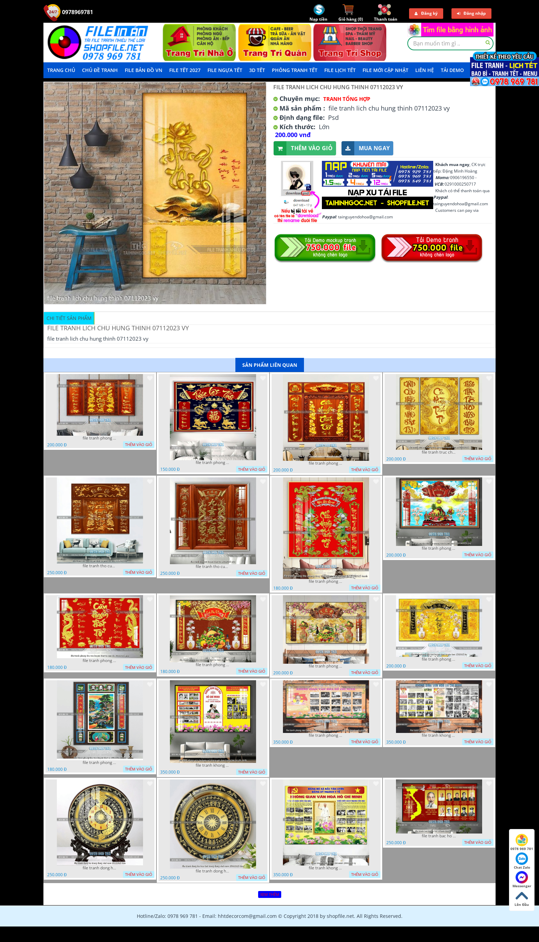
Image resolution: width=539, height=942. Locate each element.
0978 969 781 (521, 842)
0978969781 (68, 12)
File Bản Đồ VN (143, 70)
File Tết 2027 (185, 70)
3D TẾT (257, 70)
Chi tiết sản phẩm (69, 318)
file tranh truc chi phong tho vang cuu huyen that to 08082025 (439, 452)
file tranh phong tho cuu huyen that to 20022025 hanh (100, 762)
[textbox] (450, 43)
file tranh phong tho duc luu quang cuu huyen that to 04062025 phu (439, 548)
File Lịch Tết (340, 70)
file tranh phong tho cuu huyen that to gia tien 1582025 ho (439, 659)
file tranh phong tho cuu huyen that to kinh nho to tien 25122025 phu (213, 664)
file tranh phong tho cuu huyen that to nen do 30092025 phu (100, 660)
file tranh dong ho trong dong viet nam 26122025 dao (100, 868)
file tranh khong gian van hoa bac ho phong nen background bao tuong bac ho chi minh (439, 735)
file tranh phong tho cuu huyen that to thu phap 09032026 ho (100, 438)
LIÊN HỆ (424, 70)
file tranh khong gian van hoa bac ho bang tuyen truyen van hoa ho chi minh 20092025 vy (326, 868)
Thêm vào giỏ (303, 148)
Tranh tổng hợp (346, 98)
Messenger (521, 879)
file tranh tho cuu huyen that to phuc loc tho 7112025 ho (100, 565)
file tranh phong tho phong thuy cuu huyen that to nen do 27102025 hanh (326, 581)
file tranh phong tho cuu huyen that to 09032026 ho (326, 463)
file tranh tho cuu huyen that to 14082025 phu (213, 566)
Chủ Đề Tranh (100, 70)
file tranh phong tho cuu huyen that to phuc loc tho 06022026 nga (213, 462)
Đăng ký (426, 13)
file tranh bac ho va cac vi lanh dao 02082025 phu (439, 836)
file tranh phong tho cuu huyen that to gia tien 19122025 (326, 666)
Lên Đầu (522, 898)
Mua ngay (366, 148)
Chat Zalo (522, 861)
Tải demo (452, 70)
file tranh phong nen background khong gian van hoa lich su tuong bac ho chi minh (326, 735)
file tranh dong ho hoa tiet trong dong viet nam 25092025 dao (213, 871)
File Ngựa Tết (224, 70)
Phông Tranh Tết (294, 70)
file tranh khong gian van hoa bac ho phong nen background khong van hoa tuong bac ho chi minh (213, 765)
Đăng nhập (471, 13)
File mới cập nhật (385, 70)
